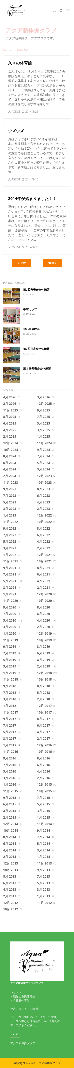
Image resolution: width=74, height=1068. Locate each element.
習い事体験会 (31, 329)
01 (26, 50)
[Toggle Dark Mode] (54, 11)
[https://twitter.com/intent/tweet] (46, 10)
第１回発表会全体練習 (37, 368)
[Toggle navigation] (68, 11)
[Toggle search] (61, 10)
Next (52, 263)
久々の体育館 (20, 63)
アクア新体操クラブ (31, 30)
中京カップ (30, 309)
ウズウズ (16, 130)
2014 (19, 50)
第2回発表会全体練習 (36, 289)
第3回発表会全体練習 (36, 349)
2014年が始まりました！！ (32, 198)
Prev (21, 263)
